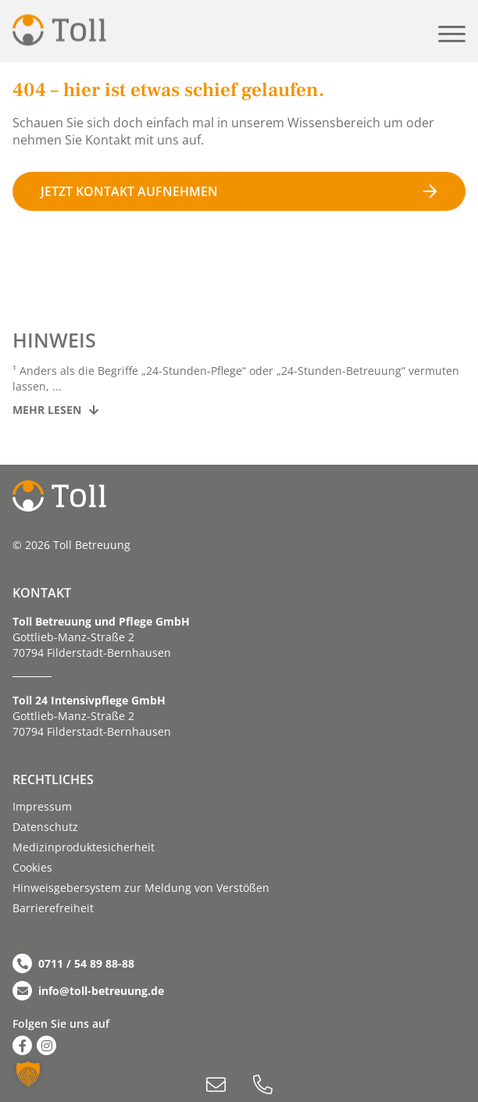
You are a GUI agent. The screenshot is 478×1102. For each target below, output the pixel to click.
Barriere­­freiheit (53, 908)
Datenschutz (45, 826)
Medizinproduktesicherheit (83, 847)
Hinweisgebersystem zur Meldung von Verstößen (140, 887)
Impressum (42, 806)
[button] (452, 34)
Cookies (32, 867)
